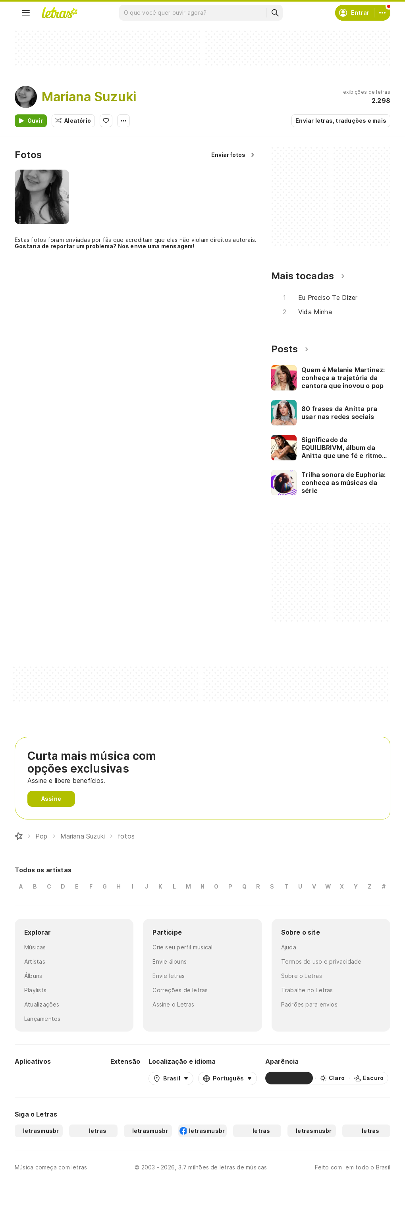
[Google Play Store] (36, 1078)
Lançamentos (42, 1018)
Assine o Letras (173, 1004)
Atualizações (42, 1004)
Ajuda (288, 947)
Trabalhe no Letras (307, 990)
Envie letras (168, 975)
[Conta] (382, 13)
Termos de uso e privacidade (321, 961)
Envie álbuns (169, 961)
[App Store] (83, 1078)
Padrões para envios (309, 1004)
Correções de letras (180, 990)
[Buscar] (275, 13)
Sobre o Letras (301, 975)
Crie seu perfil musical (182, 947)
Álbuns (33, 975)
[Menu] (26, 13)
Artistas (34, 961)
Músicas (35, 947)
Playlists (35, 990)
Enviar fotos (228, 154)
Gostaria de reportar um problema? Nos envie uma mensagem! (105, 246)
